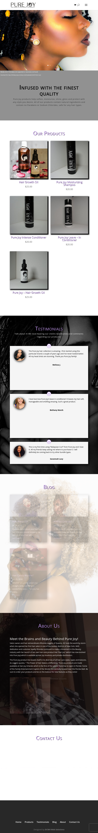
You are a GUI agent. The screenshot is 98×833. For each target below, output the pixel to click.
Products (29, 822)
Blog (54, 822)
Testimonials (43, 822)
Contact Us (74, 822)
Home (18, 822)
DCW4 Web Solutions (54, 829)
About (63, 822)
